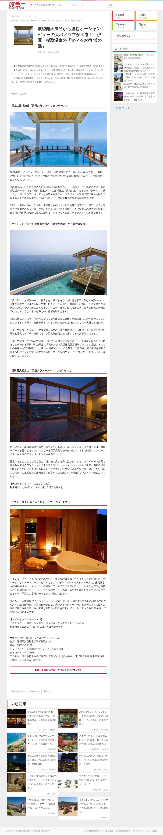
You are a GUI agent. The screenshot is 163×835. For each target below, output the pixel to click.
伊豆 (47, 691)
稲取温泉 (35, 691)
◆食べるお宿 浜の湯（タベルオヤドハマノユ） (58, 670)
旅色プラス (123, 108)
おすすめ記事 (121, 48)
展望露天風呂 (18, 691)
